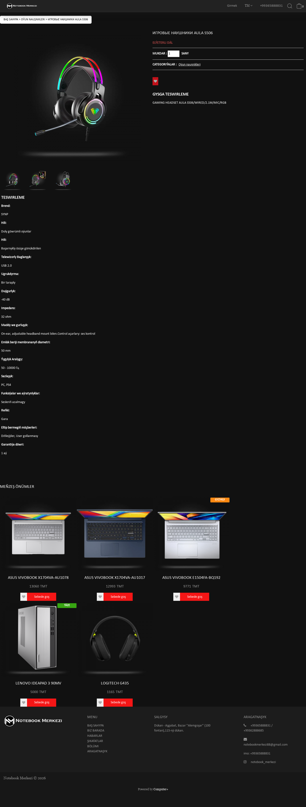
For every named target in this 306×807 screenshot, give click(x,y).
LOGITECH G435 (115, 683)
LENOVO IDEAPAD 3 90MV (38, 683)
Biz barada (95, 730)
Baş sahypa (11, 19)
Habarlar (94, 736)
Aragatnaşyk (97, 751)
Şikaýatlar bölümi (95, 743)
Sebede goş (41, 597)
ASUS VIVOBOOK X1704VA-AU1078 (38, 578)
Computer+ (160, 789)
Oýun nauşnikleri (33, 19)
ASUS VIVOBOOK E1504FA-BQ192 (191, 578)
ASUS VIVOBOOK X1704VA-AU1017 (114, 578)
